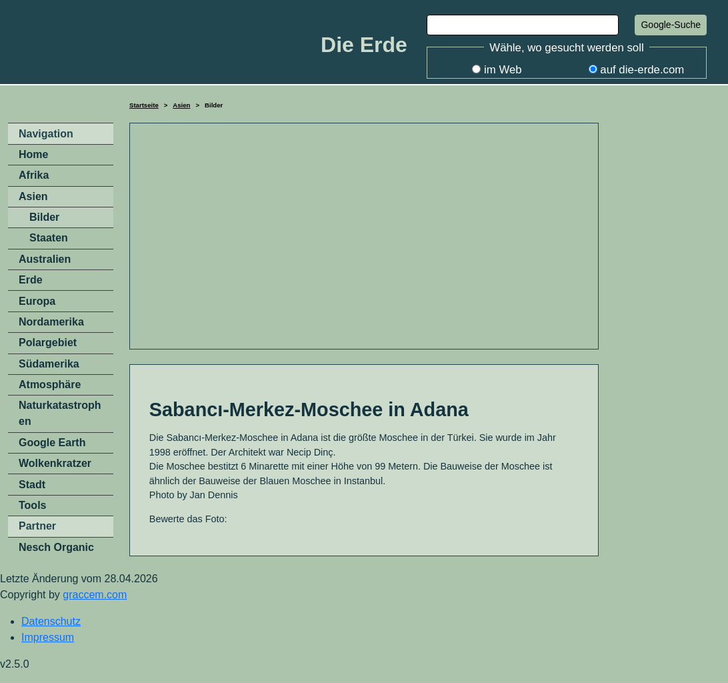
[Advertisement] (364, 236)
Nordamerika (51, 321)
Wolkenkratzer (55, 463)
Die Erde (364, 45)
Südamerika (49, 364)
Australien (45, 259)
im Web (503, 69)
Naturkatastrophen (60, 413)
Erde (31, 279)
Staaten (48, 237)
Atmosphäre (50, 384)
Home (33, 154)
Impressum (47, 637)
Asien (181, 105)
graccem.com (95, 594)
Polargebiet (48, 342)
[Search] (523, 25)
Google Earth (52, 442)
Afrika (34, 175)
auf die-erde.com (642, 69)
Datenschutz (51, 621)
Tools (32, 505)
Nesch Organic (56, 547)
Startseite (144, 105)
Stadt (32, 484)
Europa (37, 301)
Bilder (44, 217)
